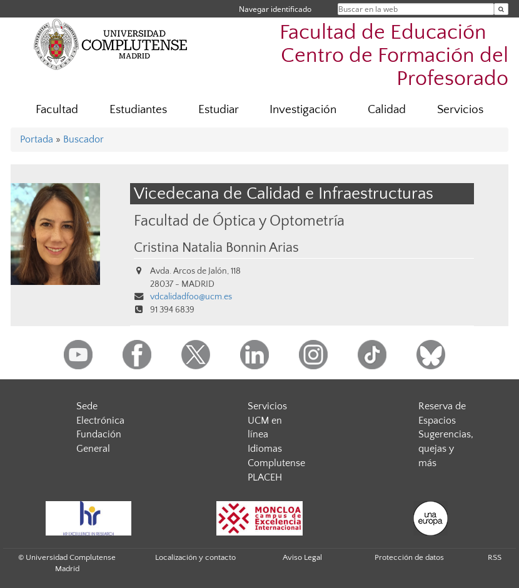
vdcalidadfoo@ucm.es (191, 297)
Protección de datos (409, 557)
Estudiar (218, 109)
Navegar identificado (275, 9)
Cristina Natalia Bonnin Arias (216, 248)
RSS (494, 557)
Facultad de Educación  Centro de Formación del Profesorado (394, 56)
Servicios (460, 109)
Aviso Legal (302, 557)
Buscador (83, 139)
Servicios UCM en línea (267, 421)
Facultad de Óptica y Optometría (239, 220)
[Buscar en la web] (501, 9)
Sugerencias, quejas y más (445, 449)
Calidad (387, 109)
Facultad (57, 109)
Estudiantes (138, 109)
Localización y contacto (195, 557)
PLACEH (265, 477)
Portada (36, 139)
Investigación (303, 109)
